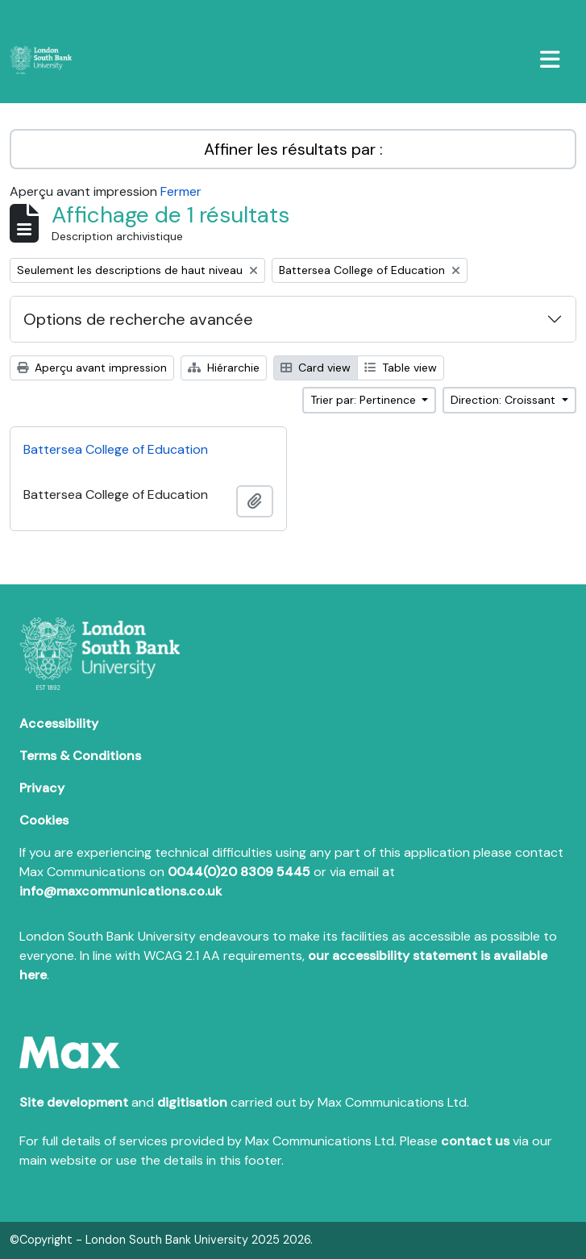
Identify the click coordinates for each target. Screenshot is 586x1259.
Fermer (181, 191)
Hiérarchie (224, 367)
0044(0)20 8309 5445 (239, 871)
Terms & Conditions (80, 755)
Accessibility (58, 723)
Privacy (41, 787)
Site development (73, 1102)
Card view (316, 367)
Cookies (44, 820)
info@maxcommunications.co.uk (120, 891)
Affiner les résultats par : (293, 149)
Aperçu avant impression (92, 367)
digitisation (192, 1102)
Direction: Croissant (505, 400)
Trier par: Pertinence (364, 400)
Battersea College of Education (115, 449)
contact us (475, 1140)
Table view (400, 367)
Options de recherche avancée (138, 319)
